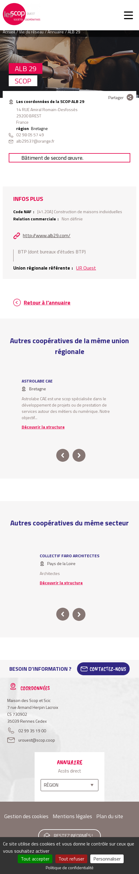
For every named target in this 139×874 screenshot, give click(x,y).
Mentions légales (72, 816)
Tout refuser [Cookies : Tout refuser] (71, 858)
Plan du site (109, 816)
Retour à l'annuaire (47, 302)
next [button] (79, 455)
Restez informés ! (73, 835)
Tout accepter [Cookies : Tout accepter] (35, 858)
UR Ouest (86, 267)
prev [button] (63, 455)
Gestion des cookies (26, 816)
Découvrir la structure (43, 427)
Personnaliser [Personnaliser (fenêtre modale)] (107, 858)
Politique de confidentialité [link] (70, 867)
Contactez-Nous (108, 669)
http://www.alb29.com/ (46, 235)
